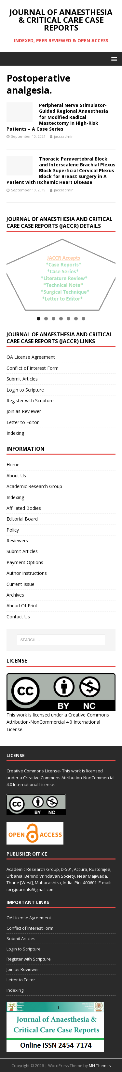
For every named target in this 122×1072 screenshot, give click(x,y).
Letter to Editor (23, 422)
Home (13, 464)
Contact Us (18, 616)
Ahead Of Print (22, 605)
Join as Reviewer (24, 411)
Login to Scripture (25, 390)
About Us (16, 475)
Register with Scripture (30, 400)
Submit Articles (22, 379)
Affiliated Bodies (24, 508)
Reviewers (17, 540)
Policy (13, 530)
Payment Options (25, 562)
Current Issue (20, 584)
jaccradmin (64, 136)
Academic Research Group (34, 486)
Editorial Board (22, 519)
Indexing (15, 433)
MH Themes (100, 1065)
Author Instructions (27, 573)
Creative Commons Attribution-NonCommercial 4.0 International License (58, 722)
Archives (15, 595)
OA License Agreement (31, 357)
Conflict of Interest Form (33, 368)
